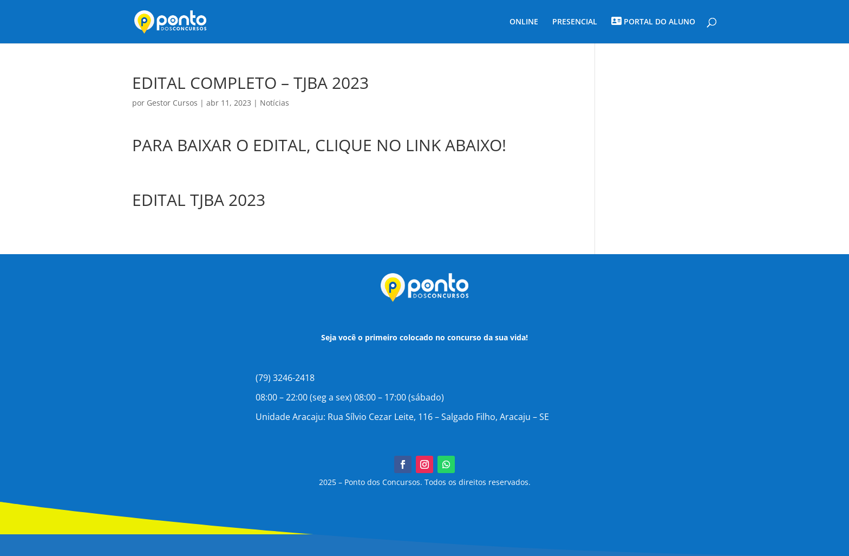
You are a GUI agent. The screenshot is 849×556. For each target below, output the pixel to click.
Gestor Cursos (172, 103)
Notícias (274, 103)
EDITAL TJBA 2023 (198, 200)
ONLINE (524, 22)
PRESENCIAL (574, 22)
